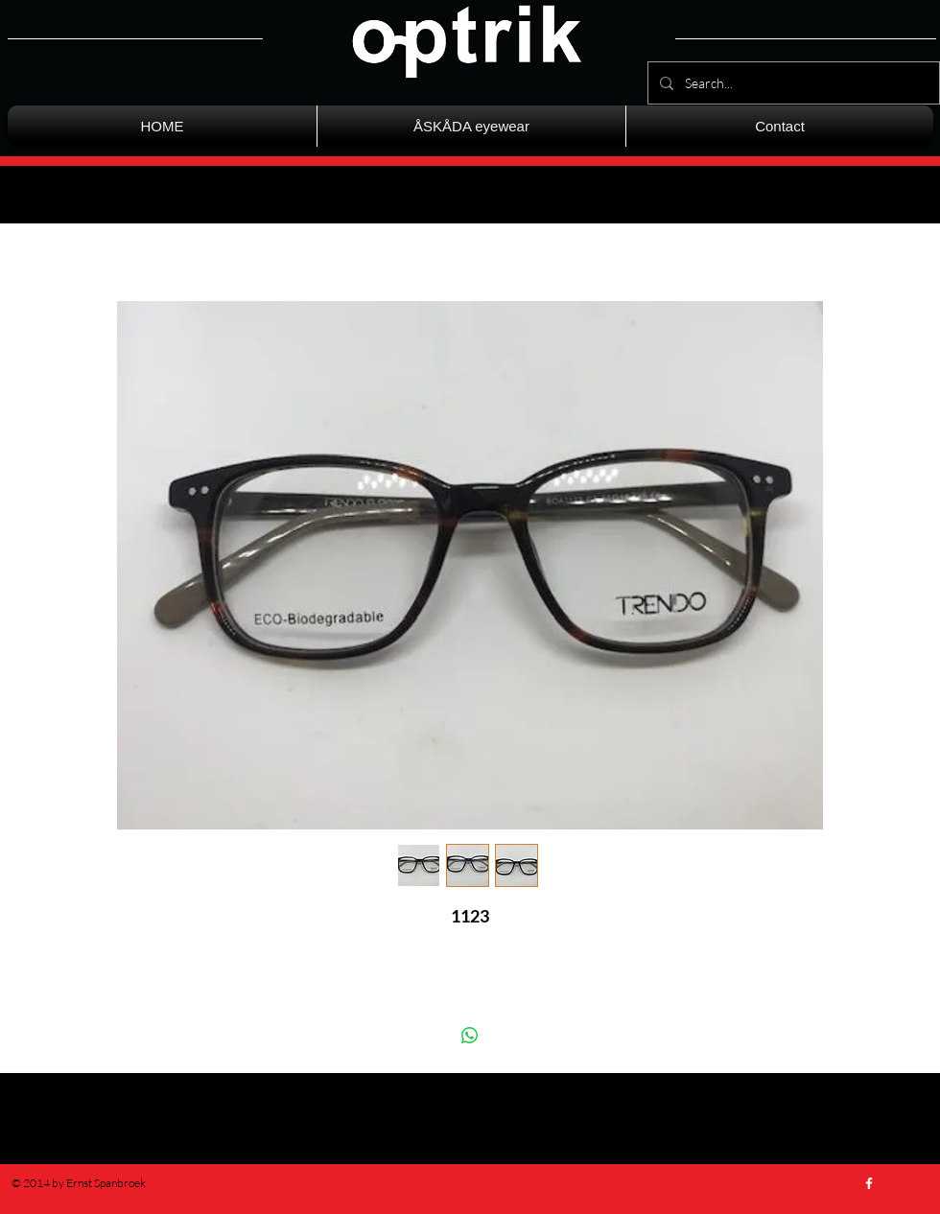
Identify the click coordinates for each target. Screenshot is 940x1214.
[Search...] (792, 83)
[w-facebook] (869, 1183)
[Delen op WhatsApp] (470, 1035)
